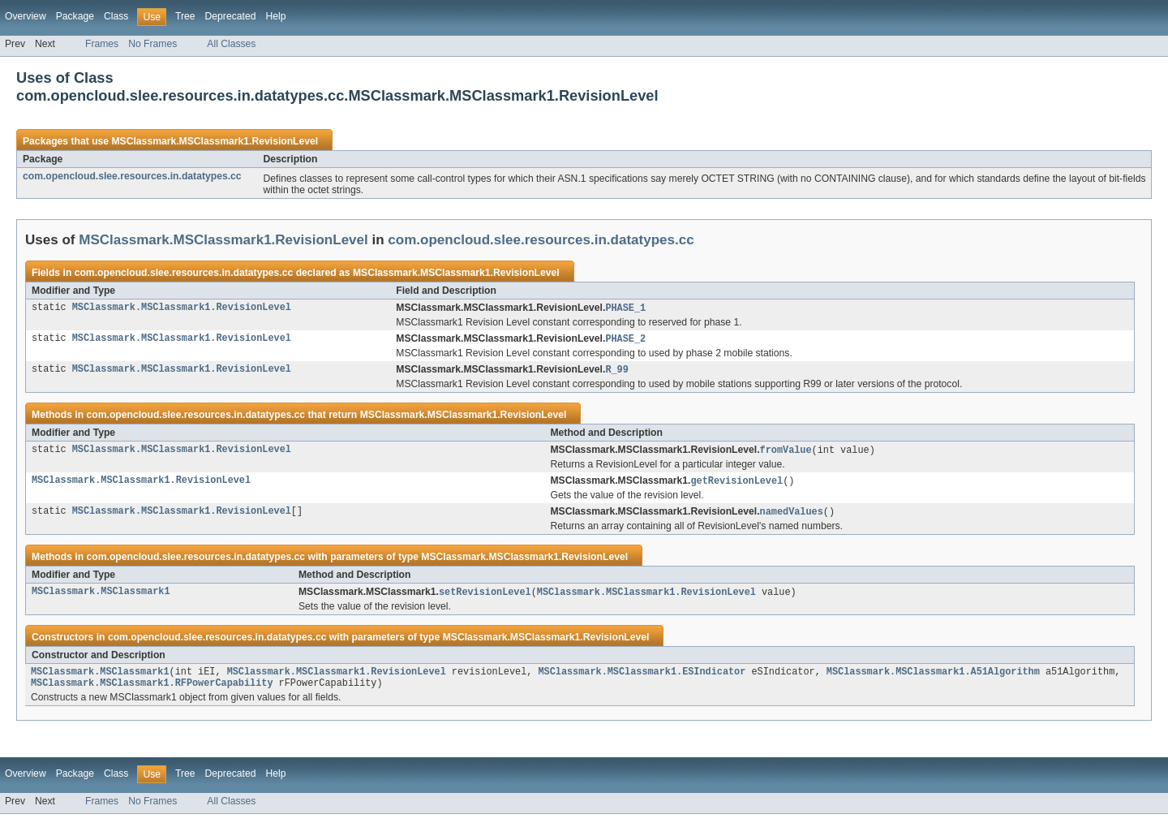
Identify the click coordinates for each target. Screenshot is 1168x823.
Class (116, 16)
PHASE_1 (625, 308)
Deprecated (230, 16)
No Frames (152, 44)
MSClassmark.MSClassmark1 (101, 597)
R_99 (616, 371)
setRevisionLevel (485, 597)
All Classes (231, 44)
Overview (25, 16)
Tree (185, 16)
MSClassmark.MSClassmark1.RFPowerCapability (152, 691)
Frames (101, 44)
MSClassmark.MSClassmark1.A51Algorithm (933, 678)
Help (275, 16)
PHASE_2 (625, 340)
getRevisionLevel (736, 484)
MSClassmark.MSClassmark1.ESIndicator (641, 678)
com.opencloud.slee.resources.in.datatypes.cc (132, 176)
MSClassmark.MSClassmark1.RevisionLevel (214, 141)
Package (75, 16)
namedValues (791, 516)
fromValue (786, 452)
